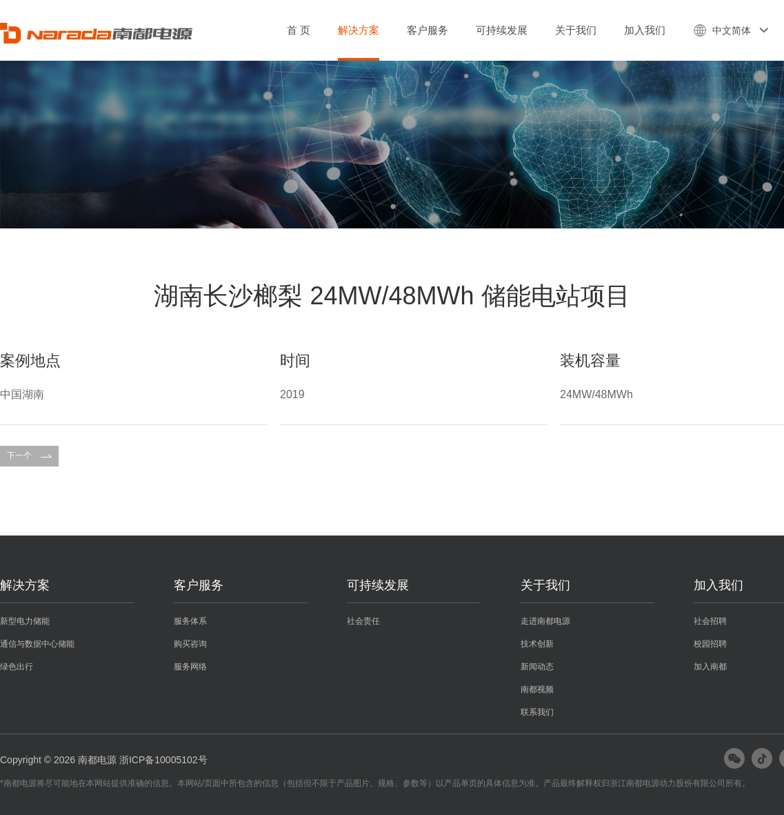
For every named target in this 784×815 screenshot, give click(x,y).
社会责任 (363, 621)
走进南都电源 (545, 621)
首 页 (298, 30)
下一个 (29, 455)
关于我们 (575, 30)
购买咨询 (190, 644)
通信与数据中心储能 (37, 644)
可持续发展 (501, 30)
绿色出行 (16, 666)
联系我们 (537, 712)
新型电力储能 (25, 621)
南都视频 (537, 689)
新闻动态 (537, 666)
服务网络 (190, 666)
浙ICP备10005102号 (163, 759)
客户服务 (427, 30)
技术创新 (537, 644)
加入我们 (644, 30)
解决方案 (358, 30)
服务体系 (190, 621)
